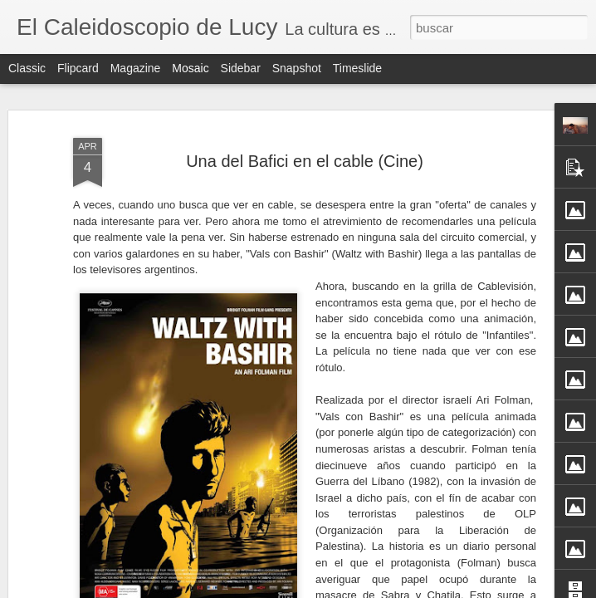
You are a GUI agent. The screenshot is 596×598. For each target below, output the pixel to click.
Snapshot (296, 68)
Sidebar (241, 68)
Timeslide (357, 68)
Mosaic (190, 68)
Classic (27, 68)
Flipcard (78, 68)
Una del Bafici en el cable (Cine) (304, 155)
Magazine (135, 68)
